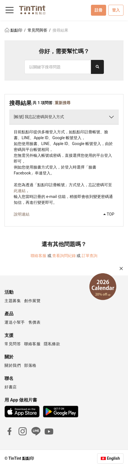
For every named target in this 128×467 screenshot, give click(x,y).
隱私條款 (52, 344)
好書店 (10, 387)
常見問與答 (38, 30)
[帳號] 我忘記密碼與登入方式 (39, 117)
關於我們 (12, 365)
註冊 (98, 10)
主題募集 (12, 300)
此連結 (20, 190)
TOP (108, 214)
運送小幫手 (14, 322)
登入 (116, 10)
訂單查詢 (89, 255)
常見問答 (12, 344)
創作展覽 (32, 300)
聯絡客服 (38, 255)
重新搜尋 (62, 103)
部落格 (30, 365)
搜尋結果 (60, 30)
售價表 (34, 322)
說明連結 (21, 214)
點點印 (13, 30)
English (113, 458)
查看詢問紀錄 (64, 255)
